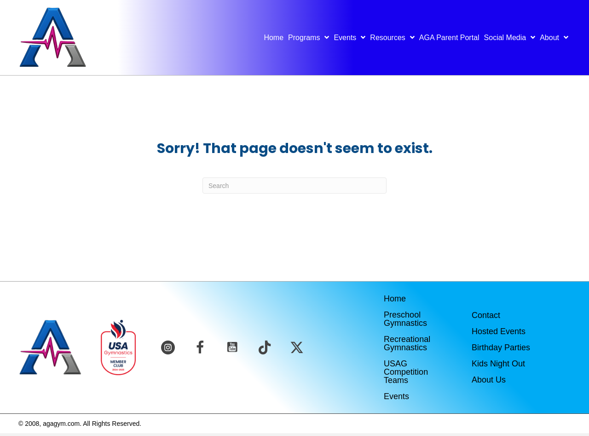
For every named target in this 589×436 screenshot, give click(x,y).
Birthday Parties (501, 347)
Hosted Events (498, 331)
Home (395, 298)
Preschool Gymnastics (405, 319)
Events (396, 396)
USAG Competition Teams (406, 372)
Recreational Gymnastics (407, 343)
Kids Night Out (498, 363)
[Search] (294, 185)
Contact (486, 315)
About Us (489, 379)
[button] (168, 347)
